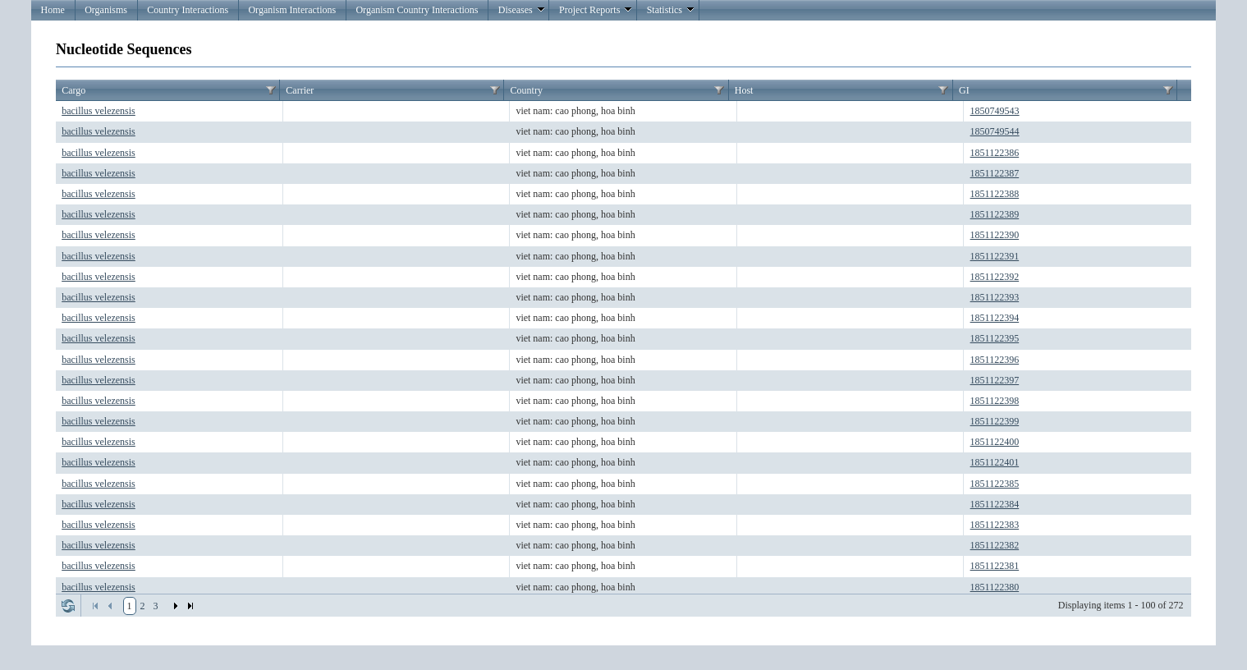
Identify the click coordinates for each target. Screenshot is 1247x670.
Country (527, 90)
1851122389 (995, 214)
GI (964, 90)
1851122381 (995, 565)
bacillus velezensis (98, 111)
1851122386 (995, 152)
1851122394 (995, 318)
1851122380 (995, 587)
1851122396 (995, 359)
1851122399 (995, 421)
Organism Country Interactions (416, 10)
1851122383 (995, 524)
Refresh (68, 606)
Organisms (106, 10)
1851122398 (995, 400)
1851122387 (995, 173)
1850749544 (995, 131)
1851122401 (995, 462)
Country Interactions (187, 10)
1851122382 (995, 545)
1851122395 (995, 338)
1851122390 (995, 235)
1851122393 (995, 297)
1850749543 (995, 111)
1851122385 (995, 483)
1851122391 (995, 256)
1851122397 (995, 380)
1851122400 (995, 441)
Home (53, 10)
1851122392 (995, 276)
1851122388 (995, 194)
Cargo (73, 90)
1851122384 (995, 504)
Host (744, 90)
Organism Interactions (292, 10)
